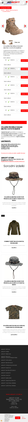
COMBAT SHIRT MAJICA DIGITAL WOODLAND (14, 242)
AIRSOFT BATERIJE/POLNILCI (8, 370)
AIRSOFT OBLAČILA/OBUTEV (12, 10)
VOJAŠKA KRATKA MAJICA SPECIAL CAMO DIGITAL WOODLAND (14, 326)
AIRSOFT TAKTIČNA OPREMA (8, 383)
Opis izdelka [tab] (14, 122)
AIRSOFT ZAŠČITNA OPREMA (8, 385)
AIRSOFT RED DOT (5, 356)
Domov (2, 10)
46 (6, 110)
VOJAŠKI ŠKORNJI (6, 11)
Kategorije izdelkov (6, 7)
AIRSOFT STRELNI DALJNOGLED (9, 365)
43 (5, 93)
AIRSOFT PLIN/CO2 (6, 368)
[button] (25, 26)
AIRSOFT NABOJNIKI (6, 378)
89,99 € (13, 60)
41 (5, 76)
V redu (17, 418)
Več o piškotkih (24, 417)
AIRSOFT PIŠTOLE (5, 349)
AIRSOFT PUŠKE (5, 351)
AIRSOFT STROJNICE (6, 360)
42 (5, 85)
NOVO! (3, 215)
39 (5, 60)
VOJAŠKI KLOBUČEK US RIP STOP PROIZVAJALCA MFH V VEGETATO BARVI (14, 198)
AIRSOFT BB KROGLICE (7, 362)
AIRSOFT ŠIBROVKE (6, 354)
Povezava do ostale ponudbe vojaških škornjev (13, 153)
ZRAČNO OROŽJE (5, 375)
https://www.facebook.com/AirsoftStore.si (12, 161)
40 (6, 68)
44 (6, 102)
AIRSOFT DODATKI (6, 373)
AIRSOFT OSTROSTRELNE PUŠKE (9, 357)
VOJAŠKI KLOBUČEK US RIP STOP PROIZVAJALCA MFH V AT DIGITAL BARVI (14, 283)
